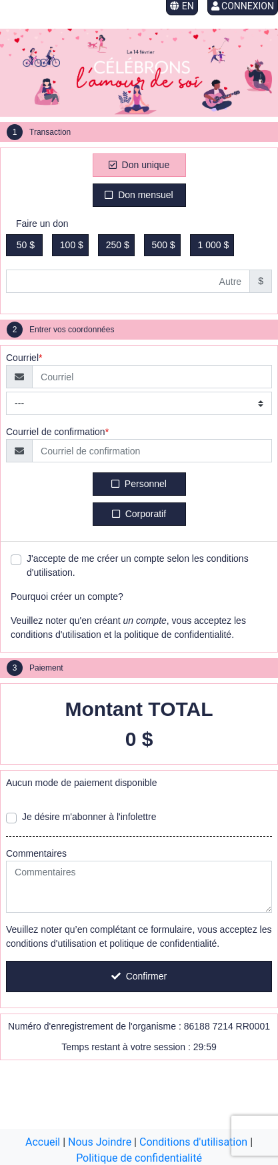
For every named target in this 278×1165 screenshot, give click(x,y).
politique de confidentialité (177, 634)
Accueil (42, 1142)
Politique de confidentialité (139, 1158)
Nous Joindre (99, 1142)
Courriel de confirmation (55, 431)
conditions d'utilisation (56, 634)
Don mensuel (139, 194)
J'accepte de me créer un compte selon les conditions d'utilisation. (138, 565)
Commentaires (36, 853)
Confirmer (139, 976)
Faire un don (42, 223)
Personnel (139, 483)
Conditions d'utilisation (193, 1142)
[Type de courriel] (139, 403)
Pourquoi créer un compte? (67, 596)
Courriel (22, 357)
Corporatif (139, 513)
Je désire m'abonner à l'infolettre (89, 816)
